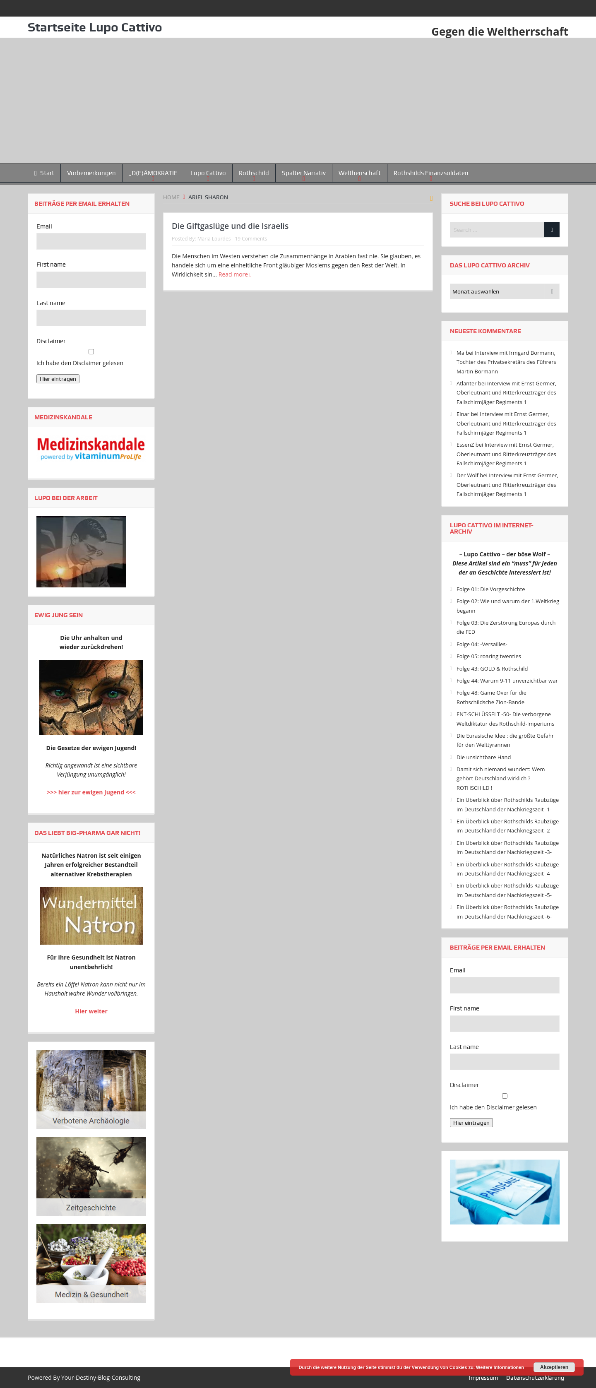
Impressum (483, 1377)
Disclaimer (50, 341)
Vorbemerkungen (91, 173)
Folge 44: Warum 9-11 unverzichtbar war (507, 680)
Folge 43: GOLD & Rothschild (492, 668)
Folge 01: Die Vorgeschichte (491, 589)
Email (44, 226)
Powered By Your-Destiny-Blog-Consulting (84, 1377)
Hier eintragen (58, 378)
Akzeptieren (554, 1367)
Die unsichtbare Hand (484, 757)
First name (51, 264)
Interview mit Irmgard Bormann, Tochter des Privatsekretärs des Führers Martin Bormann (506, 362)
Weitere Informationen (500, 1367)
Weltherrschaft (360, 173)
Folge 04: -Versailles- (482, 644)
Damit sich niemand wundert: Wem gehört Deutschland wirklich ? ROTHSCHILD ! (501, 778)
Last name (50, 303)
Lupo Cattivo (208, 173)
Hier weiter (91, 1011)
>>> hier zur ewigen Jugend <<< (91, 792)
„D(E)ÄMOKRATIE (153, 173)
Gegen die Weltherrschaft (499, 31)
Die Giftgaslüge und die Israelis (230, 226)
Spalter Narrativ (304, 173)
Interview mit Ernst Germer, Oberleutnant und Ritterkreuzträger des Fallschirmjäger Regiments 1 (506, 393)
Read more (235, 274)
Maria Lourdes (214, 238)
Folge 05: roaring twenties (489, 656)
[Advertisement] (298, 101)
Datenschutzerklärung (535, 1377)
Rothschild (254, 173)
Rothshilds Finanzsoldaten (431, 173)
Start (44, 173)
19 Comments (251, 238)
